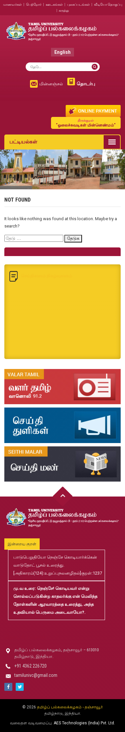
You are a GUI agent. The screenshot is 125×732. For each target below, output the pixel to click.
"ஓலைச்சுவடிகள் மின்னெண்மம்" (86, 123)
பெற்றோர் (33, 4)
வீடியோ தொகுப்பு (108, 4)
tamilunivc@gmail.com (35, 675)
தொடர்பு (86, 83)
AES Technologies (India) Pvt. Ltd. (84, 723)
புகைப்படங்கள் (78, 4)
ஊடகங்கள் (54, 4)
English (62, 52)
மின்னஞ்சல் (51, 83)
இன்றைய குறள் (22, 544)
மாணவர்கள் (12, 4)
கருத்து (64, 10)
